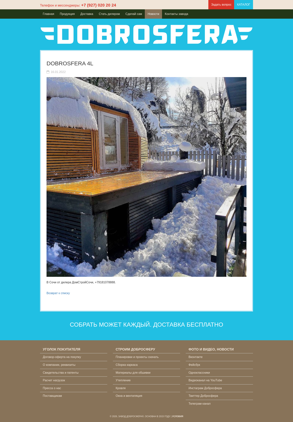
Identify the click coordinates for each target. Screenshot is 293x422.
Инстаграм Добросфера (205, 388)
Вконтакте (196, 357)
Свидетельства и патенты (60, 372)
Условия (177, 416)
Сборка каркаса (127, 364)
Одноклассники (199, 372)
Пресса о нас (52, 388)
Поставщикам (52, 395)
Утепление (123, 380)
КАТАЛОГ (243, 4)
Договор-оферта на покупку (62, 357)
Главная (48, 13)
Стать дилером (109, 13)
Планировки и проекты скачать (137, 357)
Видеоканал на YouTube (205, 380)
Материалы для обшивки (133, 372)
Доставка (86, 13)
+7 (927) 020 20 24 (98, 5)
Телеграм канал (200, 403)
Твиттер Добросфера (203, 395)
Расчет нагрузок (54, 380)
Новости (153, 13)
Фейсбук (194, 364)
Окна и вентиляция (129, 395)
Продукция (67, 13)
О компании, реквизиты (59, 364)
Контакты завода (176, 13)
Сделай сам (133, 13)
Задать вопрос (221, 4)
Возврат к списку (58, 293)
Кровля (121, 388)
